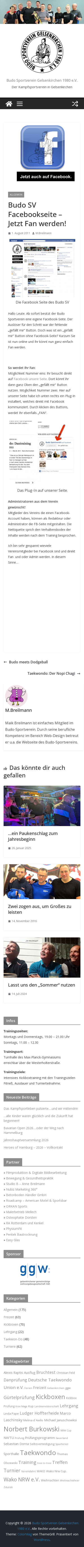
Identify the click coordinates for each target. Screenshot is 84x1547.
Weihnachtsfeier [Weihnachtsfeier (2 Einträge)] (70, 1480)
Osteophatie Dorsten (21, 1217)
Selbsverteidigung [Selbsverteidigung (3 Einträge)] (42, 1444)
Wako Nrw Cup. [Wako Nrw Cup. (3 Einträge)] (56, 1471)
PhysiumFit (14, 1228)
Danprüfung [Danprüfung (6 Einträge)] (15, 1380)
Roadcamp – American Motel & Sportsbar (36, 1200)
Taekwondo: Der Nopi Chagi (54, 673)
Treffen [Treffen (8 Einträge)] (60, 1462)
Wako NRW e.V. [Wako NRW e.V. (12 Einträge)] (22, 1479)
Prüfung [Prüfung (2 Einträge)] (19, 1438)
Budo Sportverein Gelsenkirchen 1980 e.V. (42, 80)
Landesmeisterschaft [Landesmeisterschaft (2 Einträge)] (46, 1406)
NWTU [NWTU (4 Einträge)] (9, 1437)
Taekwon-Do (13, 1339)
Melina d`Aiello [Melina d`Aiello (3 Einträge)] (33, 1420)
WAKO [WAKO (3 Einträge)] (41, 1471)
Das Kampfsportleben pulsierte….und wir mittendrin (41, 1108)
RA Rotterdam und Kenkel (24, 1223)
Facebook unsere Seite (30, 379)
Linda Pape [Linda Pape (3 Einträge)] (11, 1414)
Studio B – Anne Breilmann (25, 1184)
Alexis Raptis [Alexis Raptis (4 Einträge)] (13, 1372)
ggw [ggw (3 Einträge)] (68, 1388)
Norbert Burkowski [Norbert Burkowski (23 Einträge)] (32, 1429)
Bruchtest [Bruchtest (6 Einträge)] (46, 1372)
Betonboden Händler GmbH (26, 1195)
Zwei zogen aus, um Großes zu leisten (39, 909)
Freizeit (9, 1317)
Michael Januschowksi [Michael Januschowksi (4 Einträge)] (60, 1420)
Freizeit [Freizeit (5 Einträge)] (39, 1387)
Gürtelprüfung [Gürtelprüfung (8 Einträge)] (19, 1397)
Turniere (10, 1346)
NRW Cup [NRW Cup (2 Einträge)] (65, 1430)
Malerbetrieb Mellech (21, 1212)
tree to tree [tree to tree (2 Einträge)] (44, 1463)
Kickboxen (11, 1324)
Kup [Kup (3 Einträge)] (31, 1406)
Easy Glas (13, 1240)
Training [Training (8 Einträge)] (27, 1462)
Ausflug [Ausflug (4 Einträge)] (29, 1372)
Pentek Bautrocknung (21, 1234)
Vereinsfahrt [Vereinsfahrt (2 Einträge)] (28, 1471)
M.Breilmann (44, 233)
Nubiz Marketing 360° (21, 1189)
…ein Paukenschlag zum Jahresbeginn (33, 836)
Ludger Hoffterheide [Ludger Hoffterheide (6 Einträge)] (39, 1413)
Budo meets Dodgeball (26, 662)
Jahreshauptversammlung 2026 (26, 1140)
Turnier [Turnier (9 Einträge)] (12, 1470)
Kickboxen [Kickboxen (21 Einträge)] (50, 1397)
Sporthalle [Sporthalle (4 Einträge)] (11, 1453)
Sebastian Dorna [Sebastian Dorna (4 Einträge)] (16, 1443)
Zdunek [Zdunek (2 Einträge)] (8, 1487)
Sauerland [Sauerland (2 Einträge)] (62, 1438)
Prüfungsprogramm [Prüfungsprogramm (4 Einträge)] (40, 1437)
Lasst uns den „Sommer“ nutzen (41, 985)
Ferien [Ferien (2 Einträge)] (28, 1388)
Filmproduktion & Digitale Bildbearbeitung (36, 1172)
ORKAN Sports (16, 1206)
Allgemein (16, 194)
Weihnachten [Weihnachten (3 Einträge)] (50, 1480)
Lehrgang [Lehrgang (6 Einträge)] (69, 1405)
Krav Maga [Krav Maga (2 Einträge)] (21, 1406)
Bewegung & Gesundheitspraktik (29, 1178)
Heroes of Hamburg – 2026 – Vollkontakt (33, 1147)
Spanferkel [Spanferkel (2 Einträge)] (61, 1444)
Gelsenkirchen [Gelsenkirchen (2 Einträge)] (55, 1388)
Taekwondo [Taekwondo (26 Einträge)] (38, 1452)
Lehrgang (10, 1332)
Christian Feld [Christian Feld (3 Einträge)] (65, 1373)
